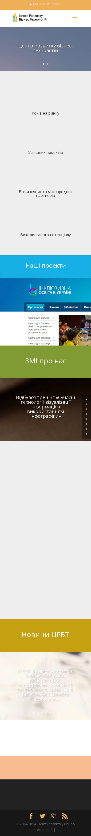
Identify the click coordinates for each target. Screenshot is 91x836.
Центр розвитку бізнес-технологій (45, 48)
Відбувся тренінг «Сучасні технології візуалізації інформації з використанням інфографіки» (45, 406)
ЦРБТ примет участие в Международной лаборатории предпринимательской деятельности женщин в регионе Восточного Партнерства (45, 685)
